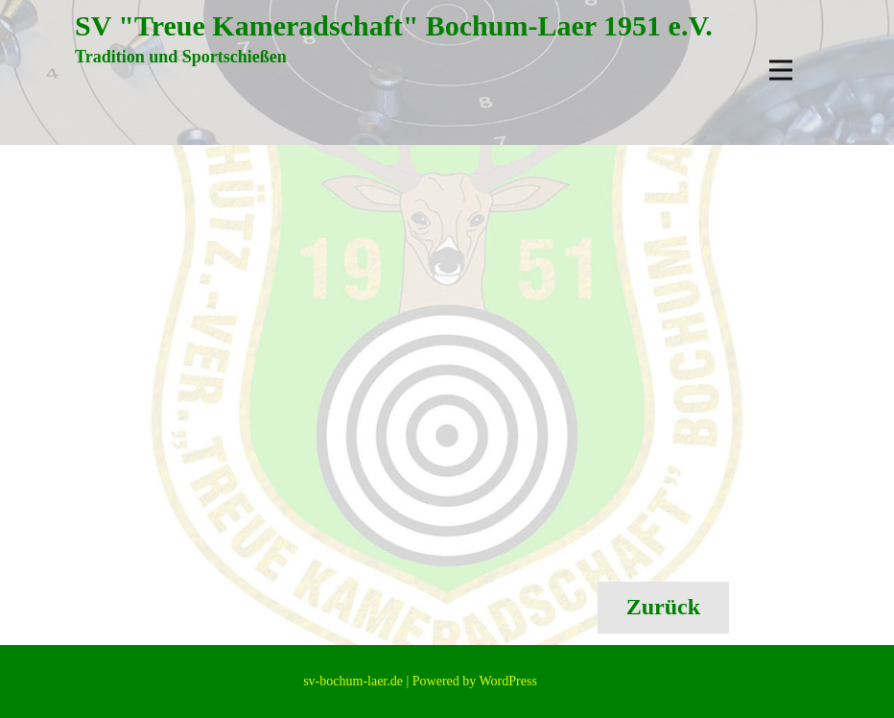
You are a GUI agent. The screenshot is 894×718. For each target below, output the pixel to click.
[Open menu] (780, 70)
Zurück (663, 606)
